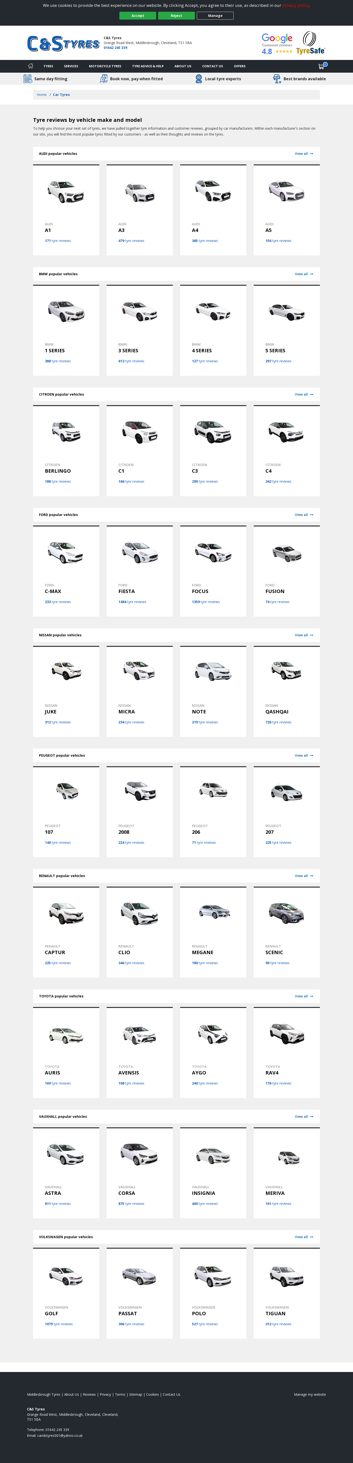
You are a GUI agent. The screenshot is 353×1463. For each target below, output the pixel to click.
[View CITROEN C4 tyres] (287, 450)
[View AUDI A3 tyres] (140, 209)
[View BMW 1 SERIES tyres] (66, 330)
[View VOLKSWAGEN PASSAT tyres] (140, 1293)
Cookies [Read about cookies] (152, 1394)
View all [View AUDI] (304, 153)
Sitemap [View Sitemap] (135, 1394)
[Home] (30, 66)
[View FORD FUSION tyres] (287, 571)
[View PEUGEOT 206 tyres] (213, 811)
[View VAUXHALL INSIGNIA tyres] (213, 1172)
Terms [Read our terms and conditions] (120, 1394)
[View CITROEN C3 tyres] (213, 450)
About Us (183, 66)
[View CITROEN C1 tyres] (140, 450)
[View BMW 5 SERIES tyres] (287, 330)
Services (71, 66)
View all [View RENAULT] (304, 875)
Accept (138, 15)
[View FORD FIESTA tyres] (140, 571)
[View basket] (321, 66)
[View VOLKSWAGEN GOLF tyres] (66, 1293)
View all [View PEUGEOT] (304, 755)
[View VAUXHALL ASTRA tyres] (66, 1172)
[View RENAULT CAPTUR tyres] (66, 932)
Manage (215, 15)
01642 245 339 (115, 47)
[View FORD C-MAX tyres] (66, 571)
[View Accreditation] (311, 42)
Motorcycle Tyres (105, 66)
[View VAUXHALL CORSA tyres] (140, 1172)
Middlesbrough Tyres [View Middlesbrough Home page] (43, 1394)
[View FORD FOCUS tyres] (213, 571)
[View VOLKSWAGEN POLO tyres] (213, 1293)
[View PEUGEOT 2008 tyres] (140, 811)
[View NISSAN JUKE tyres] (66, 691)
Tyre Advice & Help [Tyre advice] (148, 66)
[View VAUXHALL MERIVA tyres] (287, 1172)
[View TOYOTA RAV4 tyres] (287, 1052)
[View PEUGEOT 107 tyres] (66, 811)
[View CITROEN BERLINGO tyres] (66, 450)
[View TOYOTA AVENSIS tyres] (140, 1052)
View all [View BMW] (304, 274)
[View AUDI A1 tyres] (66, 209)
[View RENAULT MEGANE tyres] (213, 932)
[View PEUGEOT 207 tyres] (287, 811)
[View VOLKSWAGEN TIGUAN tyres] (287, 1293)
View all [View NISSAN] (304, 635)
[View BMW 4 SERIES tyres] (213, 330)
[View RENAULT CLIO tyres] (140, 932)
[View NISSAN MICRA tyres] (140, 691)
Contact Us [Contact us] (212, 66)
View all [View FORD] (304, 514)
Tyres (48, 66)
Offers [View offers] (240, 66)
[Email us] (60, 1435)
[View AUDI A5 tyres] (287, 209)
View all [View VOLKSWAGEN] (304, 1236)
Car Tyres (61, 94)
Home (42, 94)
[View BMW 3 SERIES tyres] (140, 330)
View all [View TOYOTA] (304, 996)
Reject (176, 15)
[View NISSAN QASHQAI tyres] (287, 691)
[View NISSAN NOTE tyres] (213, 691)
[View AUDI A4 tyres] (213, 209)
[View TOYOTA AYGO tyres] (213, 1052)
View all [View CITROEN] (304, 394)
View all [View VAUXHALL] (304, 1116)
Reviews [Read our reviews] (89, 1394)
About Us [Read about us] (71, 1394)
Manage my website (310, 1394)
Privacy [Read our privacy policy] (105, 1394)
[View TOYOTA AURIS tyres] (66, 1052)
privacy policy (295, 5)
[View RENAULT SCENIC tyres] (287, 932)
